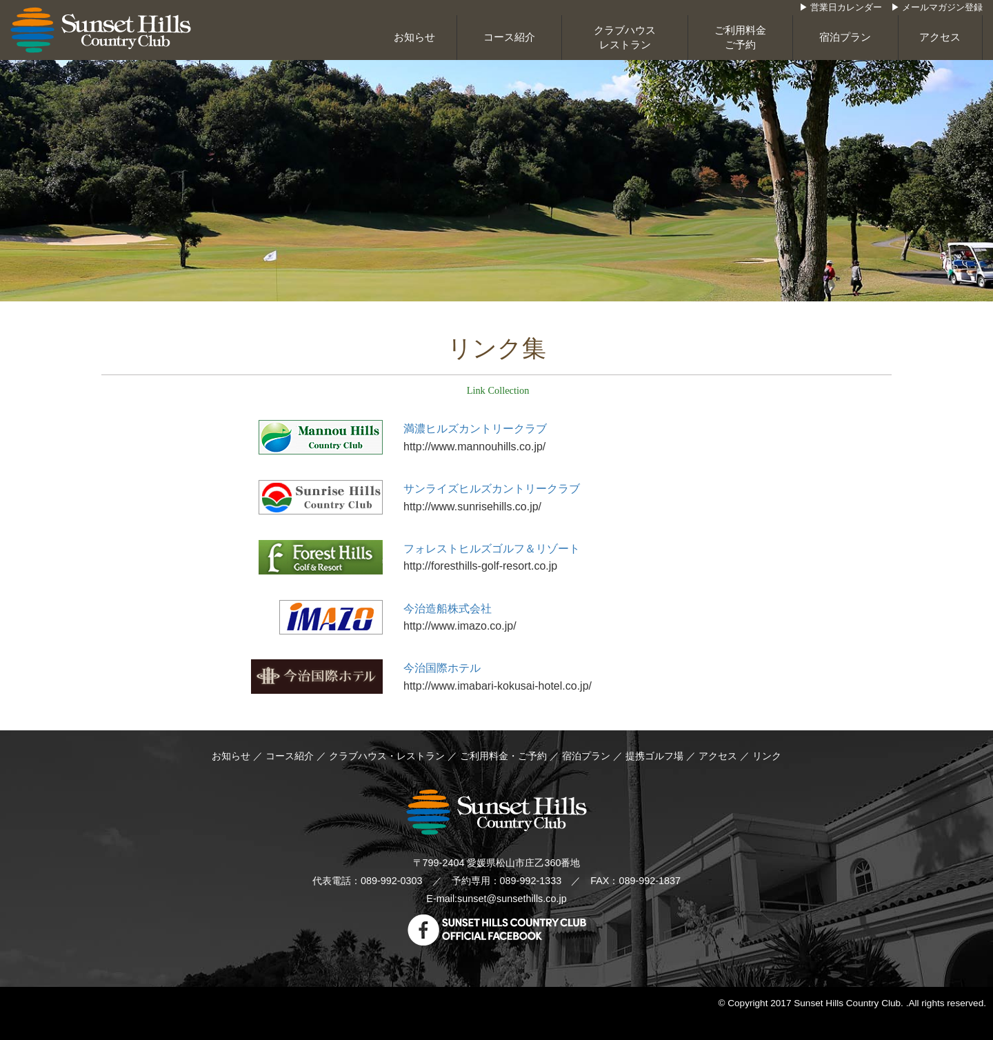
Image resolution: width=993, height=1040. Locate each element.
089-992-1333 (531, 880)
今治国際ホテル (442, 668)
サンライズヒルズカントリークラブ (491, 488)
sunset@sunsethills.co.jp (512, 898)
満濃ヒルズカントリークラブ (475, 428)
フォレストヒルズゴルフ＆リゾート (491, 548)
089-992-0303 (392, 880)
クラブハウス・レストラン (387, 755)
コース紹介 (509, 37)
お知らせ (414, 37)
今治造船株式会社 (447, 608)
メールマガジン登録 (942, 7)
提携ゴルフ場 (654, 755)
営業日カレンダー (846, 7)
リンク (766, 755)
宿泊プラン (845, 37)
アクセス (940, 37)
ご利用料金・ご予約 (503, 755)
